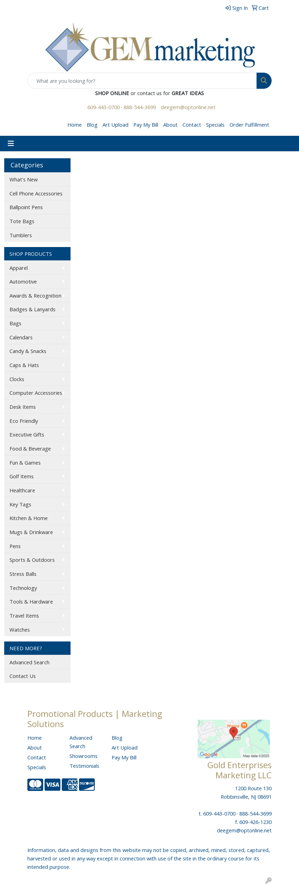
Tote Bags (21, 221)
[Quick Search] (142, 81)
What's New (23, 179)
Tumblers (20, 235)
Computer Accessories (35, 392)
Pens (15, 546)
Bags (15, 323)
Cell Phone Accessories (35, 193)
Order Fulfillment (249, 124)
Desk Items (22, 406)
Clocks (16, 378)
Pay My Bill (145, 124)
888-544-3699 (140, 107)
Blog (92, 124)
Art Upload (115, 124)
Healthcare (22, 490)
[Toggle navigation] (11, 143)
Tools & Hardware (31, 601)
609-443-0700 (103, 107)
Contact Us (22, 675)
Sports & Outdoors (32, 559)
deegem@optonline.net (188, 107)
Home (74, 124)
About (170, 124)
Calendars (21, 337)
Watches (19, 629)
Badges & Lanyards (32, 309)
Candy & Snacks (27, 350)
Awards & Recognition (35, 295)
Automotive (23, 281)
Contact (191, 124)
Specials (215, 124)
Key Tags (20, 504)
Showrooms (83, 755)
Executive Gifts (26, 434)
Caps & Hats (24, 364)
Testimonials (84, 765)
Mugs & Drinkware (31, 531)
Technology (23, 587)
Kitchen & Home (28, 517)
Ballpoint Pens (26, 207)
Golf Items (21, 476)
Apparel (18, 267)
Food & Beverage (30, 448)
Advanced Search (29, 662)
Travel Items (24, 615)
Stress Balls (22, 573)
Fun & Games (25, 462)
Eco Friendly (23, 420)
